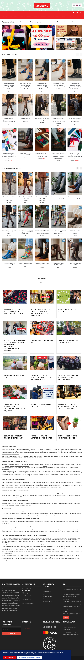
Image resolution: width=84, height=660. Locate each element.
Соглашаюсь (9, 657)
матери (77, 456)
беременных (74, 452)
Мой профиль (81, 13)
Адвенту (20, 457)
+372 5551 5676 (28, 599)
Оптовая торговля (47, 596)
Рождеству (14, 457)
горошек (7, 466)
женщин (4, 452)
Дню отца (71, 456)
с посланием (78, 472)
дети (68, 471)
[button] (81, 168)
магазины (27, 555)
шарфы (29, 514)
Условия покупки (47, 591)
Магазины (71, 17)
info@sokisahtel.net (77, 529)
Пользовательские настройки (29, 657)
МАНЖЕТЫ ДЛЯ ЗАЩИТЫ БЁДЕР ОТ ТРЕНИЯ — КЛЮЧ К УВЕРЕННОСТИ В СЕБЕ (41, 377)
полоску (12, 466)
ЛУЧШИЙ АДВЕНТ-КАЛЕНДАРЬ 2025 (72, 613)
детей (12, 452)
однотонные (26, 466)
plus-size (80, 452)
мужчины (58, 471)
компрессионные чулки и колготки (10, 454)
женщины (63, 471)
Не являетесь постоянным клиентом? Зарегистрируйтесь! (71, 633)
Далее (42, 282)
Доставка (45, 594)
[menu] (39, 17)
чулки (34, 452)
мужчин (8, 452)
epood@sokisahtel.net (7, 553)
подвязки (39, 452)
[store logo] (42, 5)
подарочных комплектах (11, 514)
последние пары (63, 467)
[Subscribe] (11, 633)
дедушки (9, 457)
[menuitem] (5, 17)
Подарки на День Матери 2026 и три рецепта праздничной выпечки (14, 311)
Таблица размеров (47, 601)
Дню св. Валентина (58, 456)
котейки (45, 466)
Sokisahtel (27, 628)
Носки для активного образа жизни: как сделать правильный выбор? (68, 407)
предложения (5, 469)
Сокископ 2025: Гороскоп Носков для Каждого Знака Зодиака (68, 377)
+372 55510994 (60, 551)
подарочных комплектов (35, 456)
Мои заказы (67, 629)
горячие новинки (49, 467)
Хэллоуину (66, 456)
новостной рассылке (61, 538)
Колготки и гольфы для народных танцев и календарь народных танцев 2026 (71, 597)
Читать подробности (31, 654)
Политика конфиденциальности (51, 598)
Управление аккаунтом (70, 627)
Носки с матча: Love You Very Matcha (72, 601)
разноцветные (18, 466)
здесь (36, 513)
